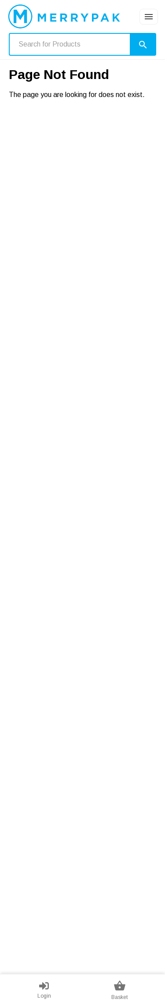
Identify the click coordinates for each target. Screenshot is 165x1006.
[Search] (143, 44)
